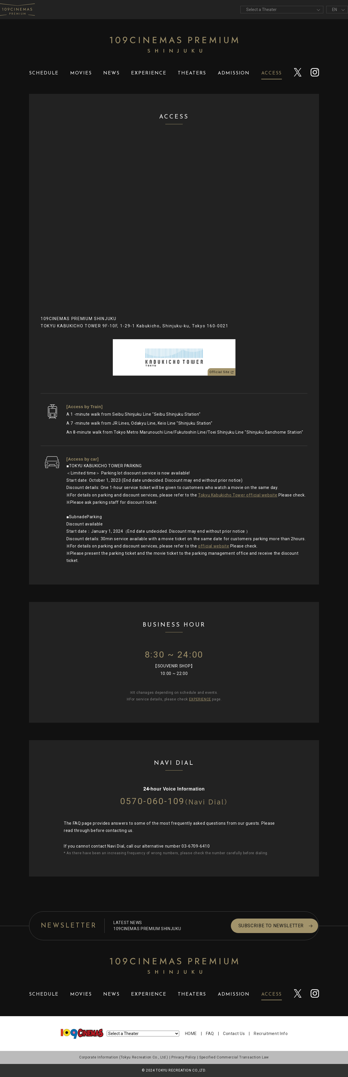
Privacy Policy (183, 1057)
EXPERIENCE (148, 73)
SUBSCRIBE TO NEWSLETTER (258, 925)
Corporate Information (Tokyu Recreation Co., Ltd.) (123, 1057)
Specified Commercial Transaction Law (234, 1057)
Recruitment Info (271, 1033)
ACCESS (271, 73)
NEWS (111, 73)
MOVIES (81, 73)
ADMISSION (234, 73)
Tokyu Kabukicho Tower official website (237, 495)
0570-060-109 (174, 801)
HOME (191, 1033)
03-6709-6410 (196, 846)
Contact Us (234, 1033)
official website (213, 546)
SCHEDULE (44, 73)
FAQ (210, 1033)
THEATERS (192, 73)
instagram (315, 73)
